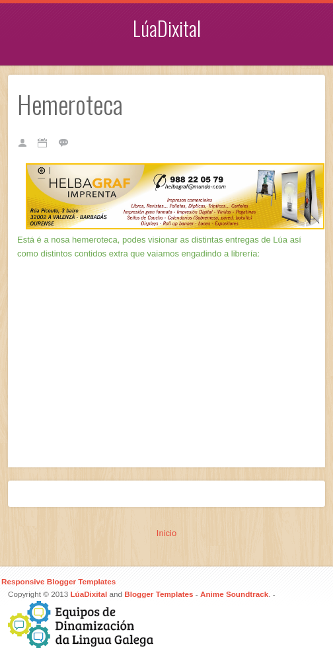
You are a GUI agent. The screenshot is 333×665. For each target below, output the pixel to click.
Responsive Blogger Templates (58, 581)
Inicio (166, 533)
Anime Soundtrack (234, 594)
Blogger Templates (158, 594)
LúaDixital (167, 28)
